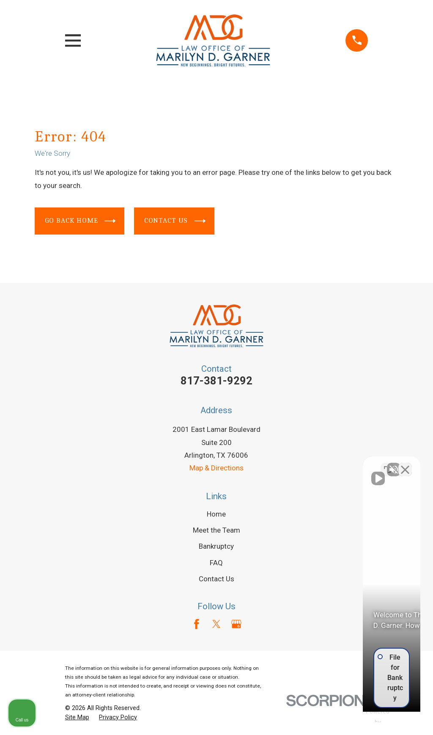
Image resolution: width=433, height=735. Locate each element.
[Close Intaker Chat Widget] (405, 464)
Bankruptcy (216, 546)
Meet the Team (216, 530)
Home (216, 514)
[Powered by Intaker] (361, 717)
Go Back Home (80, 221)
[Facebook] (197, 624)
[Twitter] (216, 624)
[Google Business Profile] (236, 624)
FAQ (216, 562)
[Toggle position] (387, 464)
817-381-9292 (216, 380)
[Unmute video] (283, 464)
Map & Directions (216, 468)
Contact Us (175, 221)
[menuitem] (77, 717)
